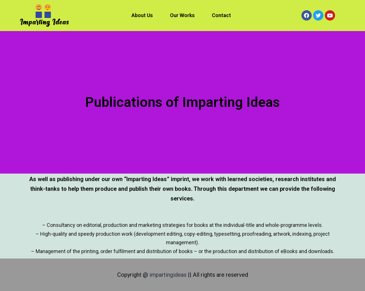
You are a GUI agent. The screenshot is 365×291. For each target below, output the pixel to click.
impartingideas (168, 274)
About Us (142, 15)
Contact (221, 15)
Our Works (182, 15)
